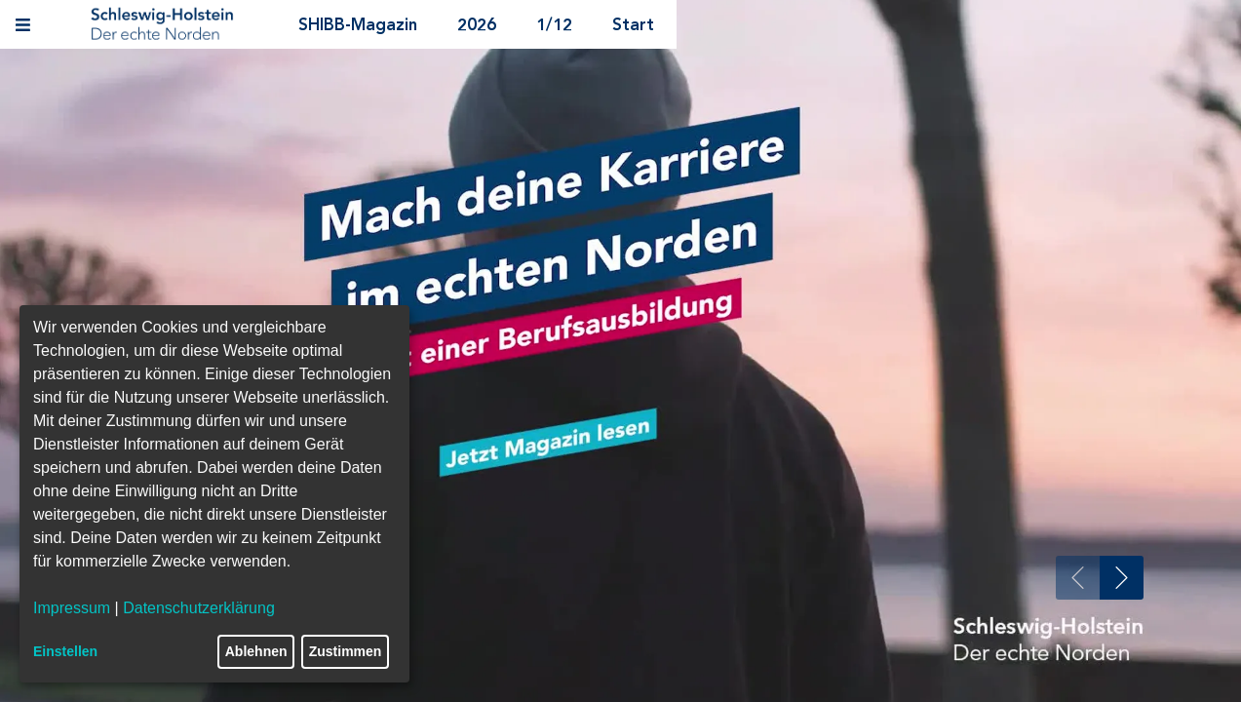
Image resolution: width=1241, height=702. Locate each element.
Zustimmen (345, 651)
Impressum (71, 608)
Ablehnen (256, 651)
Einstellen (65, 651)
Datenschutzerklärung (199, 608)
